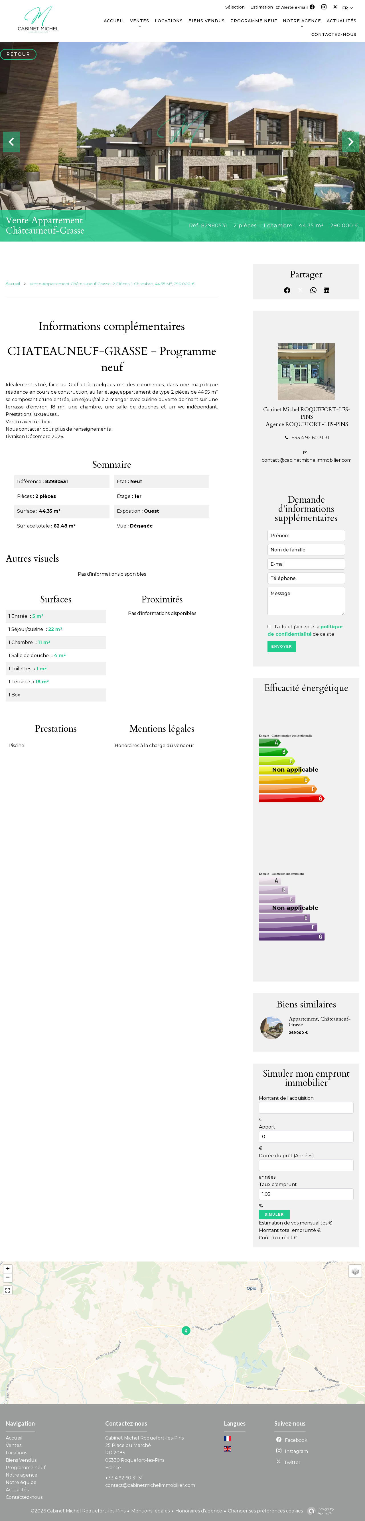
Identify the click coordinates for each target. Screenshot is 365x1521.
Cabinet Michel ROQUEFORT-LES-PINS (306, 413)
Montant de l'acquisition (286, 1098)
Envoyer (281, 647)
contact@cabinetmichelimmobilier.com (307, 460)
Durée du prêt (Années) (286, 1155)
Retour (18, 54)
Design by (319, 1511)
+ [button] (8, 1269)
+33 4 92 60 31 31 (310, 437)
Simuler (274, 1215)
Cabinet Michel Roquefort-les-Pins (144, 1438)
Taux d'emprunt (278, 1184)
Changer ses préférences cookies (265, 1511)
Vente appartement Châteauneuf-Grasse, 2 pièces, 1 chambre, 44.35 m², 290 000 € (112, 283)
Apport (267, 1127)
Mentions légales (150, 1511)
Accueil (13, 283)
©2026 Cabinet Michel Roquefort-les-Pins (78, 1511)
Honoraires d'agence (198, 1511)
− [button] (8, 1277)
